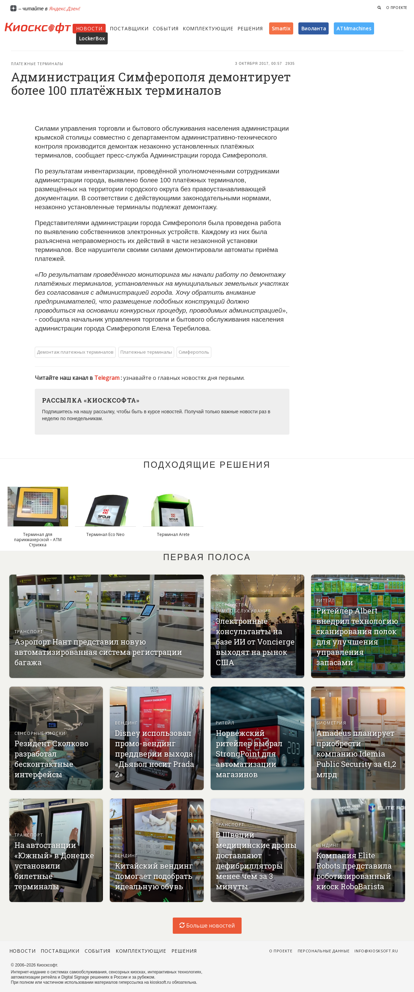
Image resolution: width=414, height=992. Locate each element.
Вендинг (126, 723)
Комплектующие (208, 28)
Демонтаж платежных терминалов (75, 352)
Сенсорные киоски (40, 733)
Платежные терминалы (37, 63)
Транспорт (28, 632)
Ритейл (325, 601)
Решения (250, 28)
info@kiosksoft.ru (376, 950)
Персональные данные (324, 950)
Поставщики (129, 28)
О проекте (396, 7)
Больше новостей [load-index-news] (207, 925)
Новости (89, 28)
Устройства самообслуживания (243, 608)
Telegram (107, 378)
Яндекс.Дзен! (64, 8)
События (166, 28)
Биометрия (331, 723)
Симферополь (194, 352)
